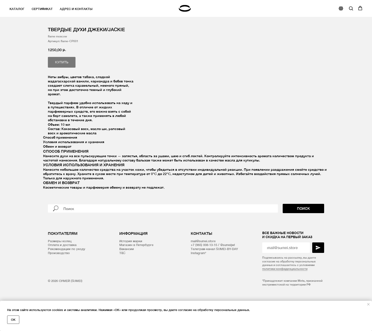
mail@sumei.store (203, 268)
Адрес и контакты (76, 9)
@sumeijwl (227, 272)
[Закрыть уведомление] (368, 304)
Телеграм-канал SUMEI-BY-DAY (214, 276)
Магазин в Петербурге (136, 272)
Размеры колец (59, 268)
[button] (351, 8)
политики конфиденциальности (284, 295)
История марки (130, 268)
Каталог (17, 9)
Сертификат (42, 9)
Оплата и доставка (62, 272)
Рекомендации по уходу (66, 276)
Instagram (198, 280)
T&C (122, 280)
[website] (341, 8)
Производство (59, 280)
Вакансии (126, 276)
